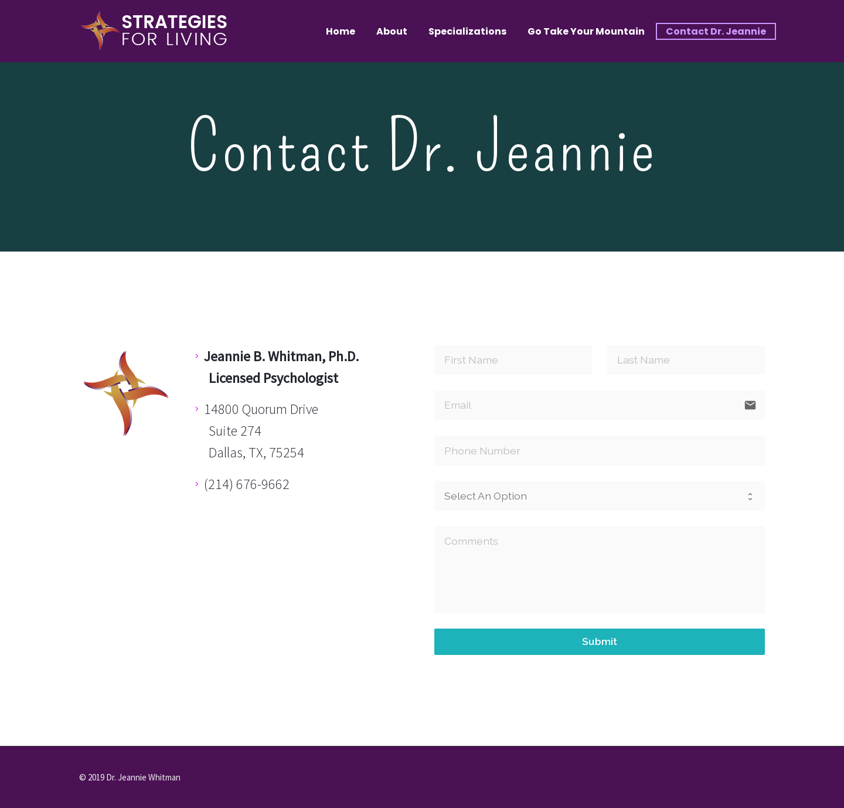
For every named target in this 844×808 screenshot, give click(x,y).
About (391, 31)
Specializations (467, 31)
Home (340, 31)
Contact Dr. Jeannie (716, 31)
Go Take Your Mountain (586, 31)
